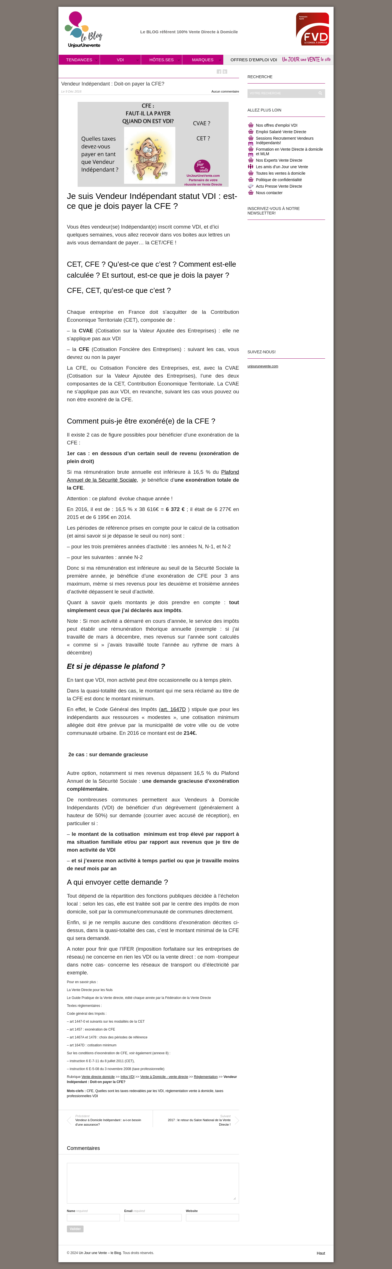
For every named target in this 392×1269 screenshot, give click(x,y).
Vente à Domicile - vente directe (164, 1077)
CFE (90, 1091)
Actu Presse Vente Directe (279, 186)
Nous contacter (269, 192)
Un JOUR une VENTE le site (306, 59)
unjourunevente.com (263, 366)
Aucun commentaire (225, 91)
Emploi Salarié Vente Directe (281, 132)
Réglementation (206, 1077)
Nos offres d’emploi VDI (276, 125)
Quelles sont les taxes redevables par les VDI (129, 1091)
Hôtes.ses (162, 59)
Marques (203, 59)
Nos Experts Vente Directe (279, 160)
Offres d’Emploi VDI (254, 59)
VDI (120, 59)
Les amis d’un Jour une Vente (282, 167)
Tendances (79, 59)
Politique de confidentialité (279, 179)
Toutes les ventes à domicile (280, 173)
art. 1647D (173, 709)
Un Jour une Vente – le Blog (100, 1253)
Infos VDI (127, 1077)
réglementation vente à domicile (189, 1091)
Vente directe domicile (98, 1077)
